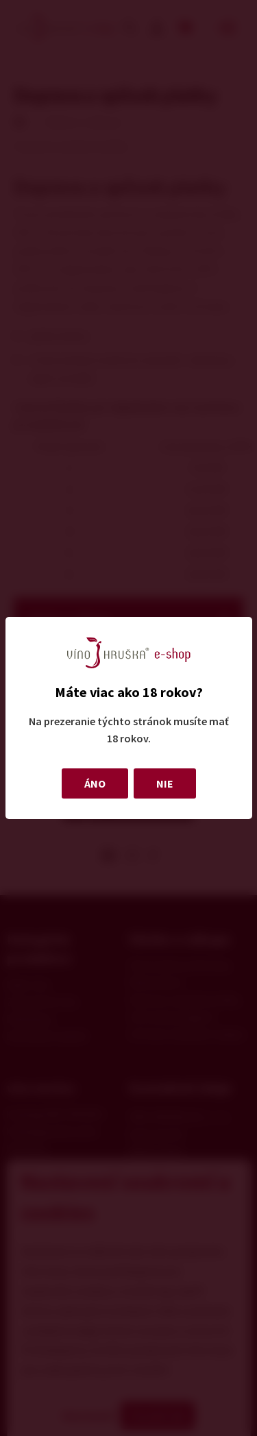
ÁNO (95, 783)
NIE (164, 783)
